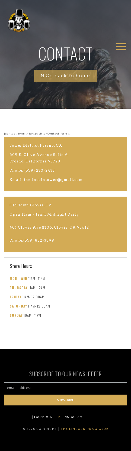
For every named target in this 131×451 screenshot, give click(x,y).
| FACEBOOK (42, 417)
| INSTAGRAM (70, 417)
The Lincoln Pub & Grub (85, 429)
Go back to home (65, 75)
